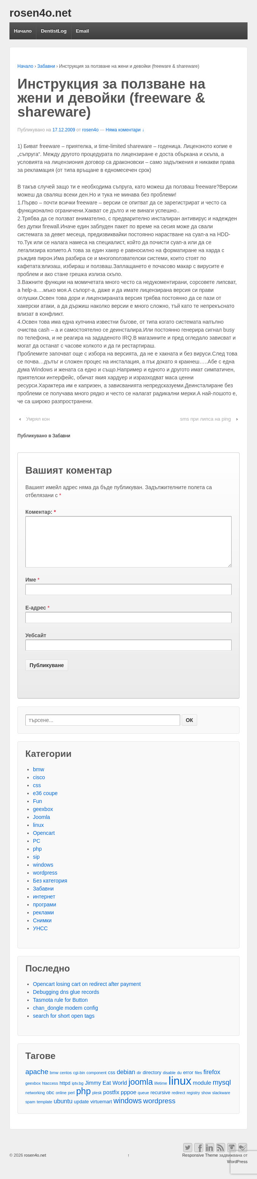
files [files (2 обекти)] (198, 1081)
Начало (23, 31)
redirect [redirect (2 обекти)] (178, 1101)
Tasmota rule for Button (60, 1009)
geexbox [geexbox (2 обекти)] (32, 1092)
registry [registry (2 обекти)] (193, 1101)
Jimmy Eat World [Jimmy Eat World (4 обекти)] (106, 1092)
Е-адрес (35, 617)
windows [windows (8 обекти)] (128, 1110)
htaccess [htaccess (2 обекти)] (50, 1092)
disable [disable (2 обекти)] (169, 1081)
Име (30, 589)
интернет (44, 906)
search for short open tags (64, 1025)
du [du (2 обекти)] (179, 1081)
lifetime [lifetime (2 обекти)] (160, 1092)
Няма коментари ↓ (125, 130)
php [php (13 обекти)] (83, 1100)
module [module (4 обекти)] (202, 1092)
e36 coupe (45, 802)
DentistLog (54, 31)
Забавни (46, 66)
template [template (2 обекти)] (44, 1111)
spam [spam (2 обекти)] (30, 1111)
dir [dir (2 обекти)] (139, 1081)
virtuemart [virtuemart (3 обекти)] (101, 1111)
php (37, 858)
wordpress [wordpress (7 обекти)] (159, 1110)
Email (82, 31)
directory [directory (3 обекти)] (152, 1081)
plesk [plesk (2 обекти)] (97, 1101)
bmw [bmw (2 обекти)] (54, 1081)
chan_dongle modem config (65, 1017)
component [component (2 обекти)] (97, 1081)
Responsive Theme (200, 1164)
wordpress (45, 882)
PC (36, 850)
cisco (39, 786)
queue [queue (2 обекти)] (143, 1101)
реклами (43, 922)
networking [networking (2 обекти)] (35, 1101)
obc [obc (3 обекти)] (50, 1101)
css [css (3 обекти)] (111, 1081)
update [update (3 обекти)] (81, 1111)
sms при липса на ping (205, 419)
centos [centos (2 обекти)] (66, 1081)
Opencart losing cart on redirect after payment (87, 993)
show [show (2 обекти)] (206, 1101)
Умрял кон (38, 419)
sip (36, 866)
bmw (38, 778)
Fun (37, 810)
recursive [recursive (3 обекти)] (160, 1101)
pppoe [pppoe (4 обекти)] (128, 1101)
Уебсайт (35, 644)
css (37, 794)
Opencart (44, 842)
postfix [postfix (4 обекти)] (111, 1101)
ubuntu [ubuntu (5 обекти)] (63, 1110)
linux (38, 834)
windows (43, 874)
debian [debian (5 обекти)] (126, 1081)
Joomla (41, 826)
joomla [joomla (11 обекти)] (140, 1091)
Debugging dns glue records (66, 1001)
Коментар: (40, 512)
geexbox (43, 818)
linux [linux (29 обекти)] (179, 1090)
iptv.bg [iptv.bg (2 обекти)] (78, 1092)
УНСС (40, 937)
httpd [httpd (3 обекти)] (64, 1092)
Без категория (50, 890)
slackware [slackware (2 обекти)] (221, 1101)
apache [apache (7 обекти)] (36, 1081)
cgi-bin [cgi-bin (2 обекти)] (79, 1081)
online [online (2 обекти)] (61, 1101)
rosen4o (90, 130)
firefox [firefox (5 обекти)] (212, 1081)
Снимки (42, 929)
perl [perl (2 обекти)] (71, 1101)
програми (44, 914)
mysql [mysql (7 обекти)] (222, 1091)
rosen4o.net (40, 13)
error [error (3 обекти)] (188, 1081)
